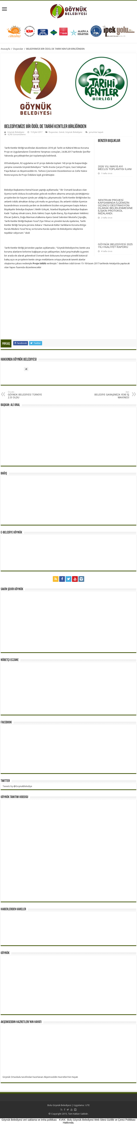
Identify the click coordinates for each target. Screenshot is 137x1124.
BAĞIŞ (4, 473)
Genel (61, 132)
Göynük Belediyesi (15, 132)
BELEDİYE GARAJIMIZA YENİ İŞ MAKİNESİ (111, 395)
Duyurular (18, 48)
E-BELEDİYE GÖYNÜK (11, 532)
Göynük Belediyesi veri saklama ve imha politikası (29, 1119)
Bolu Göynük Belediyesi (59, 1105)
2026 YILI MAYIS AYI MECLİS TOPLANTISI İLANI (115, 168)
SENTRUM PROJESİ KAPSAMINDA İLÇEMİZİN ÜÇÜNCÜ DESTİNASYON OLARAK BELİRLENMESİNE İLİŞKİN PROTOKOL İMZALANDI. (115, 206)
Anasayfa (5, 48)
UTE (87, 1105)
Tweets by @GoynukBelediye (17, 786)
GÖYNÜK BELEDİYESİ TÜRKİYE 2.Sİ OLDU (26, 395)
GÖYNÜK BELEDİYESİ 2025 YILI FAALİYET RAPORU (115, 245)
